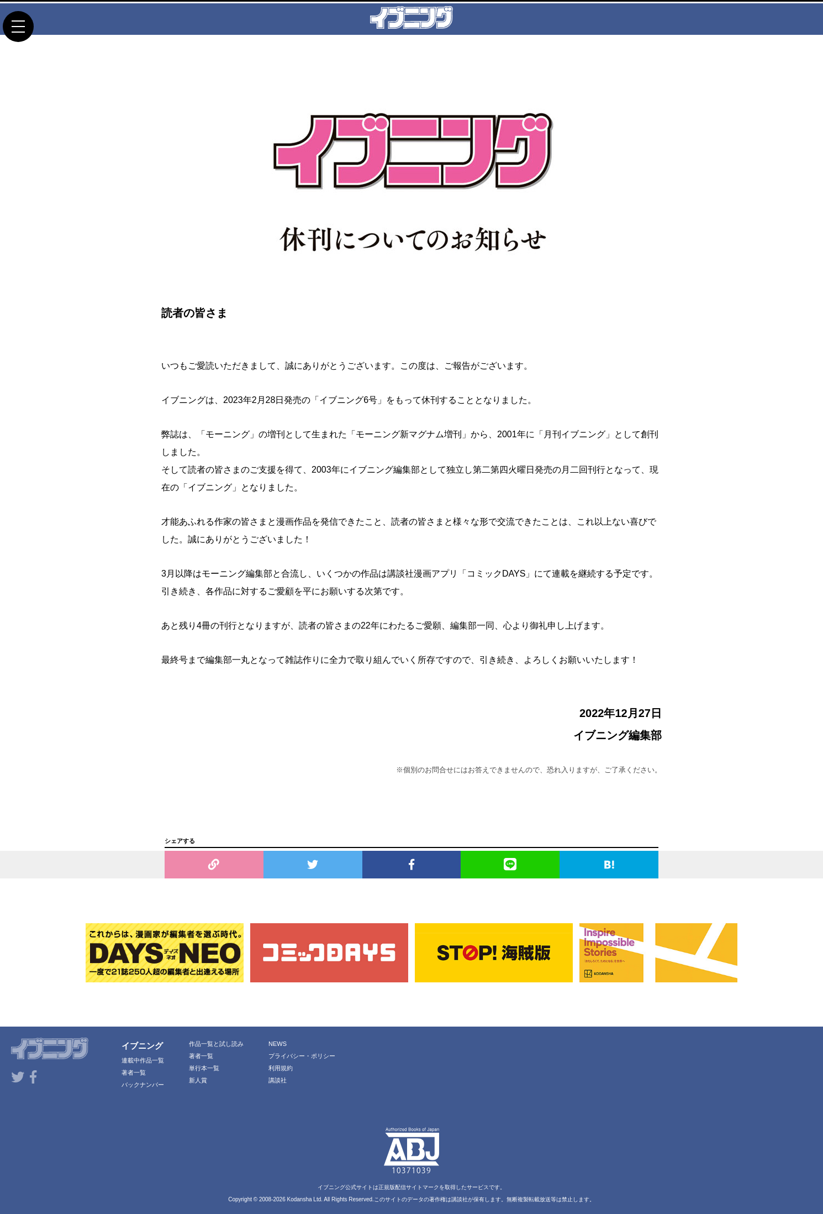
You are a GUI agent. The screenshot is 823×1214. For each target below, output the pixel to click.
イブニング (142, 1045)
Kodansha (299, 1199)
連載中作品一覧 (143, 1060)
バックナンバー (143, 1084)
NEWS (277, 1043)
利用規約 (280, 1068)
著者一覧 (134, 1072)
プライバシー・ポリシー (301, 1056)
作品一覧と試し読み (216, 1043)
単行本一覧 (204, 1068)
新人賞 (198, 1080)
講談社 (277, 1080)
